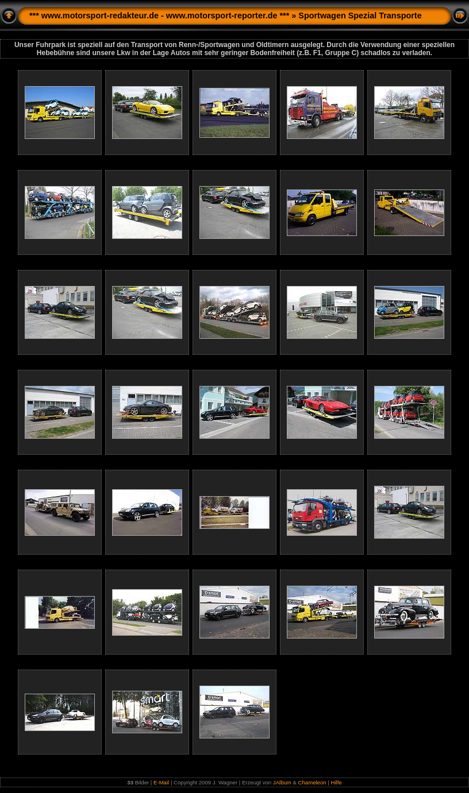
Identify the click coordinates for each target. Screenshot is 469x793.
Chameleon (312, 782)
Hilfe (335, 782)
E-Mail (161, 782)
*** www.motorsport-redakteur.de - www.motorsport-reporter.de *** (159, 15)
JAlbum (282, 782)
